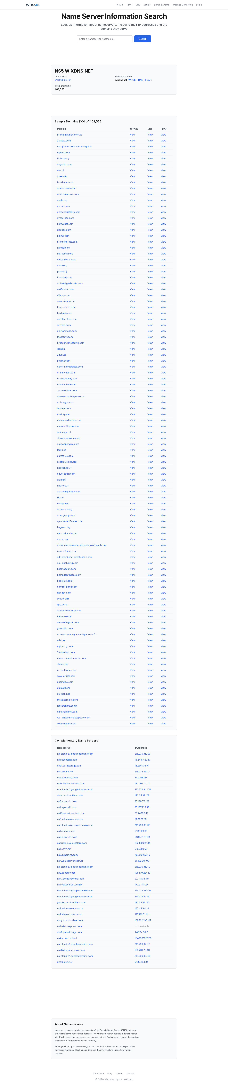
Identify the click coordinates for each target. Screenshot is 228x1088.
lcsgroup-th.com (66, 307)
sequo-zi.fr (63, 598)
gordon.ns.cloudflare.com (71, 902)
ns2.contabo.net (66, 872)
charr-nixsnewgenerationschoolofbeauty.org (81, 545)
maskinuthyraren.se (68, 426)
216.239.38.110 (142, 825)
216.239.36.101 (142, 771)
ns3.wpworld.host (67, 801)
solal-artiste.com (66, 676)
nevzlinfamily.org (66, 551)
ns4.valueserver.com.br (70, 860)
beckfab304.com (66, 568)
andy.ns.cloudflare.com (70, 920)
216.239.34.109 (143, 789)
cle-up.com (63, 206)
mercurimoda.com (67, 533)
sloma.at (61, 479)
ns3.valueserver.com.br (70, 819)
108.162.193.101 (143, 920)
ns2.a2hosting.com (67, 777)
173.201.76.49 (142, 950)
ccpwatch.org (64, 509)
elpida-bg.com (65, 646)
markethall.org (65, 253)
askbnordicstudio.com (69, 610)
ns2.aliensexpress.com (69, 914)
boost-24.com (64, 580)
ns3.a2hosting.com (67, 854)
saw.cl (60, 170)
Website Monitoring (183, 4)
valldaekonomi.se (66, 259)
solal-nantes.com (66, 723)
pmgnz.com (63, 360)
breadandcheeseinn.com (70, 342)
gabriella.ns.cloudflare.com (72, 842)
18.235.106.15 (142, 765)
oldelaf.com (63, 687)
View (132, 134)
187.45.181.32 (142, 908)
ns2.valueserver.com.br (70, 908)
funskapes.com (65, 182)
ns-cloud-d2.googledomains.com (75, 789)
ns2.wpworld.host (67, 837)
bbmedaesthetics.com (69, 574)
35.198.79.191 (142, 801)
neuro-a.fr (63, 485)
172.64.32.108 (142, 795)
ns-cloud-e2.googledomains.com (75, 896)
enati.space (63, 414)
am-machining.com (67, 562)
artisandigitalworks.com (70, 283)
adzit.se (61, 640)
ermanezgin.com (66, 372)
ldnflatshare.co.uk (67, 705)
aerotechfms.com (66, 319)
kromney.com (64, 277)
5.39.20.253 (141, 848)
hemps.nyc (63, 503)
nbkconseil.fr (64, 467)
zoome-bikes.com (67, 390)
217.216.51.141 (142, 914)
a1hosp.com (63, 295)
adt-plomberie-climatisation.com (74, 557)
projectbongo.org (66, 670)
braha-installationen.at (69, 134)
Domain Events (161, 4)
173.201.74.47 (142, 783)
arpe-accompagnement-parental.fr (76, 634)
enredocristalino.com (68, 212)
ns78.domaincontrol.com (71, 950)
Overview (98, 1073)
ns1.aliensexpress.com (69, 926)
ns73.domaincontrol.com (70, 813)
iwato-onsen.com (66, 188)
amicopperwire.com (68, 444)
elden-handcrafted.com (70, 366)
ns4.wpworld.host (67, 938)
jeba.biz (61, 348)
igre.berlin (62, 604)
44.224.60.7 (141, 932)
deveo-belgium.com (68, 622)
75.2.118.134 (141, 777)
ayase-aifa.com (65, 217)
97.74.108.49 (142, 878)
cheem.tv (62, 176)
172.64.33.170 (142, 902)
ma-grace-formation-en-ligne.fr (74, 146)
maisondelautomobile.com (71, 658)
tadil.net (61, 449)
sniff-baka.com (65, 289)
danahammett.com (67, 711)
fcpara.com (63, 152)
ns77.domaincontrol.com (70, 878)
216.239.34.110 (142, 896)
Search (143, 38)
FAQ (109, 1073)
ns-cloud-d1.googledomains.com (75, 956)
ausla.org (62, 200)
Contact (130, 1073)
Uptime (147, 4)
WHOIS (119, 4)
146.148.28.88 (142, 837)
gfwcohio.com (65, 628)
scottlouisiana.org (66, 461)
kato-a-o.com (64, 616)
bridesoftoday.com (67, 378)
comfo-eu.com (65, 455)
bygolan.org (63, 527)
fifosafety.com (65, 336)
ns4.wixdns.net (65, 771)
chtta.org (62, 265)
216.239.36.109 (142, 753)
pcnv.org (62, 271)
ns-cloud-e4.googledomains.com (75, 825)
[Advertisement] (114, 54)
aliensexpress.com (67, 241)
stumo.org (62, 664)
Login (199, 4)
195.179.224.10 (142, 872)
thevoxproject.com (67, 699)
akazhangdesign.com (68, 491)
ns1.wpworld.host (66, 807)
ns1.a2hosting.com (67, 759)
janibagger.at (64, 432)
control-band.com (67, 586)
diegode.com (64, 229)
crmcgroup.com (66, 515)
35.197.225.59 (142, 807)
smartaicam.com (66, 301)
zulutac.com (64, 140)
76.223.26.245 (142, 854)
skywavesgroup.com (68, 438)
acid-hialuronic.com (68, 194)
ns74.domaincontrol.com (70, 783)
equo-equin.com (66, 473)
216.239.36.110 (142, 866)
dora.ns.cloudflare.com (70, 795)
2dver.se (61, 354)
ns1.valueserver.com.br (70, 884)
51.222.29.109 (142, 860)
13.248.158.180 (142, 759)
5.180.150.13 (141, 831)
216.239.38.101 (63, 79)
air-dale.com (64, 325)
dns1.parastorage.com (69, 765)
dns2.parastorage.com (69, 932)
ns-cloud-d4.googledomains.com (75, 890)
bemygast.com (65, 223)
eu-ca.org (62, 539)
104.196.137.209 (143, 938)
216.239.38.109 (143, 890)
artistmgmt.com (65, 402)
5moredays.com (66, 652)
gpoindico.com (65, 681)
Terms (118, 1073)
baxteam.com (64, 313)
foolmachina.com (66, 384)
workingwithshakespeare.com (73, 717)
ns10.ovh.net (64, 848)
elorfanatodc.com (67, 330)
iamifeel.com (64, 408)
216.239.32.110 (142, 944)
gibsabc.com (64, 592)
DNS (138, 4)
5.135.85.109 (141, 961)
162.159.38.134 (142, 842)
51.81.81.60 (141, 819)
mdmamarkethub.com (69, 420)
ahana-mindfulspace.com (71, 396)
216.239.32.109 (142, 956)
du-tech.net (63, 693)
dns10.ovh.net (64, 961)
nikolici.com (63, 247)
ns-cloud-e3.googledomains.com (75, 866)
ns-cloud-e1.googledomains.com (75, 944)
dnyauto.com (64, 164)
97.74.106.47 (141, 813)
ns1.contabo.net (66, 831)
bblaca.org (63, 158)
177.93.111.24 (142, 884)
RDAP (129, 4)
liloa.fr (60, 497)
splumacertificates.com (69, 521)
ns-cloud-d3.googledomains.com (75, 753)
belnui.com (63, 235)
